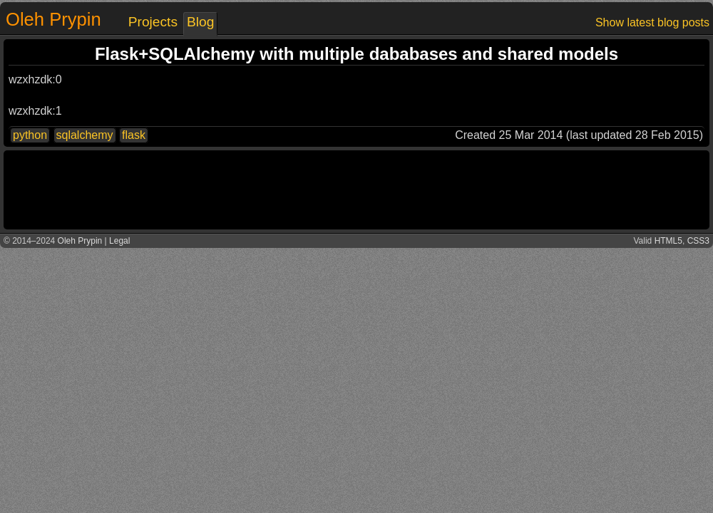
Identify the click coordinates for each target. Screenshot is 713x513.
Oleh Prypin (53, 19)
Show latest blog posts (652, 22)
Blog (200, 21)
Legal (119, 241)
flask (133, 135)
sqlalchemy (84, 135)
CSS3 (698, 241)
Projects (153, 21)
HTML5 (668, 241)
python (30, 135)
